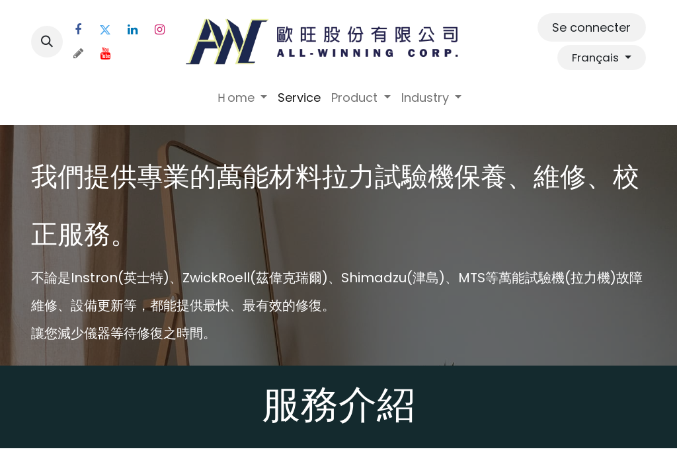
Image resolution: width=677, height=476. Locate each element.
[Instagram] (159, 30)
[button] (47, 42)
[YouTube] (105, 53)
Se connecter (591, 27)
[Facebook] (78, 30)
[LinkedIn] (132, 30)
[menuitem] (241, 97)
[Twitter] (105, 30)
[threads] (78, 53)
